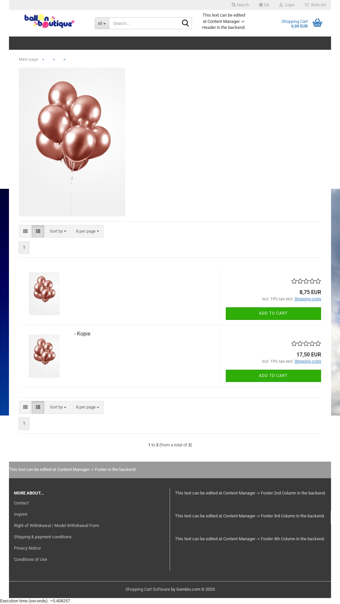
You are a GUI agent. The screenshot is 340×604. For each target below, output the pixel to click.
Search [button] (240, 5)
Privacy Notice (27, 548)
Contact (21, 502)
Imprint (20, 514)
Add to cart (273, 313)
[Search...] (102, 23)
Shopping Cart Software (148, 589)
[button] (264, 5)
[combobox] (58, 231)
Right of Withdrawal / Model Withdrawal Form (56, 525)
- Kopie (82, 334)
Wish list (315, 5)
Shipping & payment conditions (43, 536)
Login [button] (287, 5)
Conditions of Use (30, 559)
